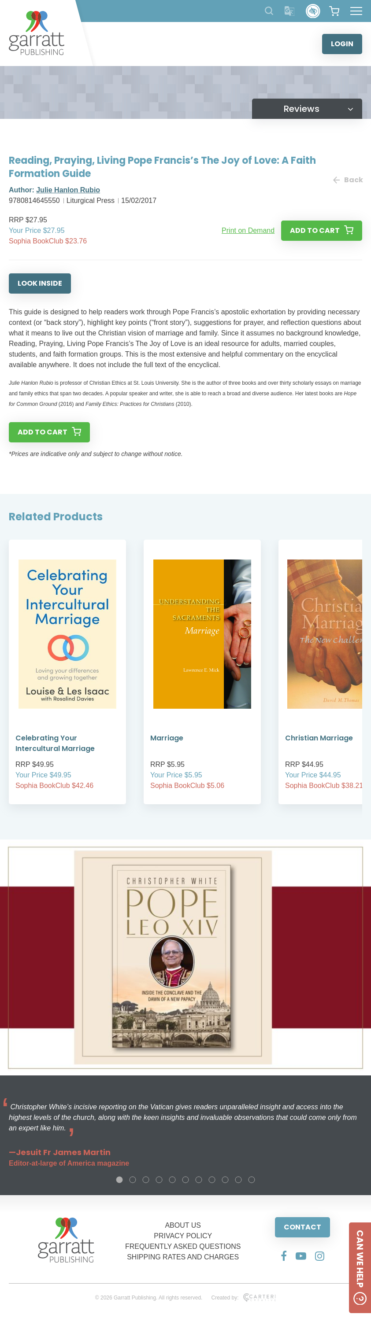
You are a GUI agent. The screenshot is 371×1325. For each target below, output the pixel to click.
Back (347, 180)
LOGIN (342, 44)
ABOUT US (183, 1225)
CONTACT (302, 1227)
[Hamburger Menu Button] (356, 11)
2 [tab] (132, 1179)
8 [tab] (212, 1179)
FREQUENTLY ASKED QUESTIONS (183, 1246)
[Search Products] (269, 11)
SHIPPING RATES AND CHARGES (183, 1257)
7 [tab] (198, 1179)
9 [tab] (225, 1179)
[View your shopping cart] (334, 11)
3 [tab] (145, 1179)
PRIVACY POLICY (183, 1236)
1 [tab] (119, 1179)
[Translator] (289, 11)
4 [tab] (159, 1179)
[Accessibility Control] (313, 11)
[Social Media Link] (283, 1256)
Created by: (243, 1297)
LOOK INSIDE (40, 283)
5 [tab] (172, 1179)
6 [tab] (185, 1179)
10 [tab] (238, 1179)
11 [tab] (251, 1179)
